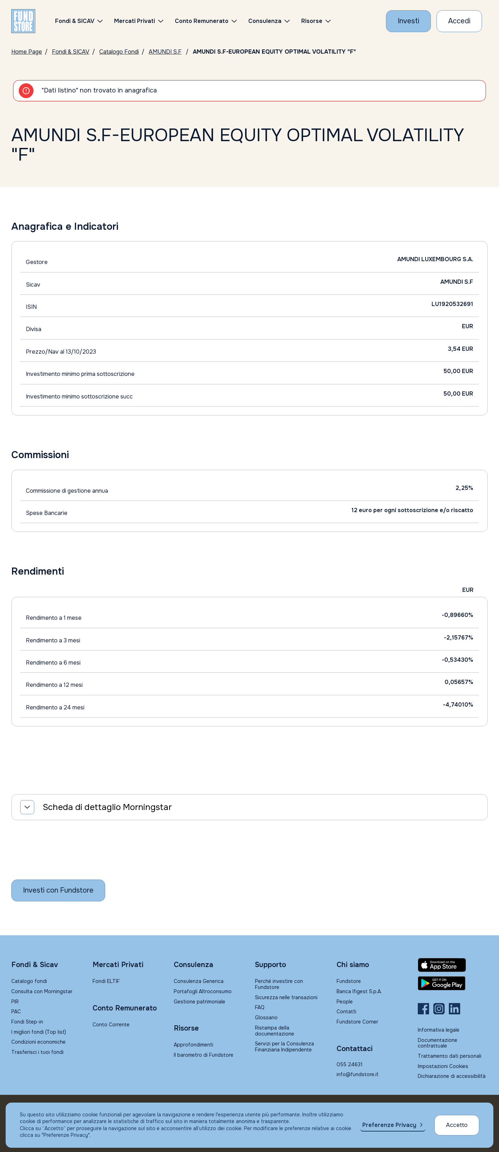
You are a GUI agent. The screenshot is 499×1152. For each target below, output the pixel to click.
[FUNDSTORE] (23, 21)
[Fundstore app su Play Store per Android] (453, 983)
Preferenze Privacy (389, 1125)
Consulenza (264, 21)
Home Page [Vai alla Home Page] (26, 51)
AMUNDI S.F (165, 51)
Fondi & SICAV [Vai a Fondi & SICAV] (70, 51)
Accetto (457, 1125)
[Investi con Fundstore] (408, 21)
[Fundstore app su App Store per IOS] (453, 965)
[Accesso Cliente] (459, 21)
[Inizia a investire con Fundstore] (58, 890)
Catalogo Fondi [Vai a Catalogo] (119, 51)
